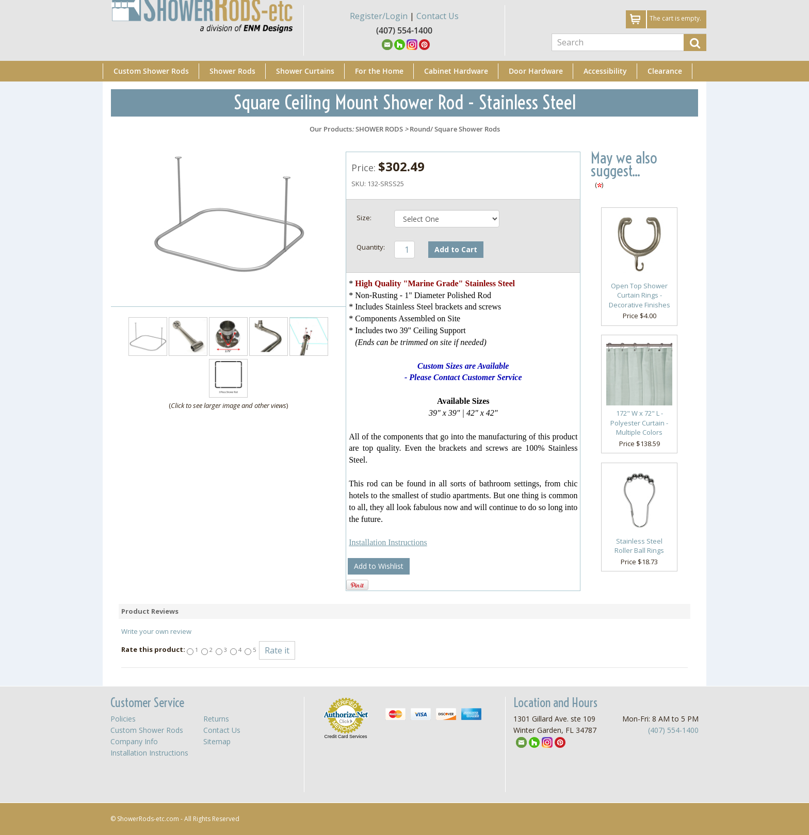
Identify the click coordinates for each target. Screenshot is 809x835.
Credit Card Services (345, 736)
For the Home (379, 71)
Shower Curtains (305, 71)
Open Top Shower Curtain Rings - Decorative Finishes (639, 295)
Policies (123, 719)
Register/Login (379, 16)
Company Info (134, 741)
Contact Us (437, 16)
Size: (364, 217)
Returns (216, 719)
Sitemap (217, 741)
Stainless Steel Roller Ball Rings (639, 545)
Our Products (331, 129)
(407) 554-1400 (673, 730)
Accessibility (605, 71)
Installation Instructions (388, 542)
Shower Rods (232, 71)
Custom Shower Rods (151, 71)
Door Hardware (536, 71)
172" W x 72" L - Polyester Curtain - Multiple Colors (639, 422)
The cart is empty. (675, 18)
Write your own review (156, 631)
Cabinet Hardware (456, 71)
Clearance (665, 71)
